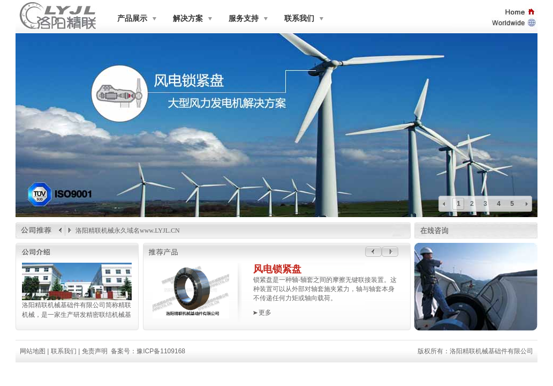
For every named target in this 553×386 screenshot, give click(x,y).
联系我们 (299, 18)
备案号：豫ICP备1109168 (148, 351)
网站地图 (33, 351)
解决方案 (188, 18)
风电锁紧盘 (277, 269)
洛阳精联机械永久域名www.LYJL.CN (127, 230)
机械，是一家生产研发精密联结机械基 (76, 314)
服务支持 (244, 18)
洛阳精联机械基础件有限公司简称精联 (76, 305)
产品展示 (132, 18)
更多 (265, 312)
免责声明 (95, 351)
